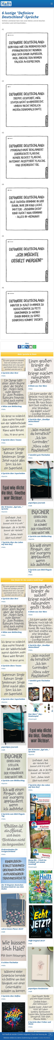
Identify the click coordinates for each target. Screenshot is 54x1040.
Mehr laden (27, 795)
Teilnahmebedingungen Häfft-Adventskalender (13, 811)
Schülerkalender (44, 808)
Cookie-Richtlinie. (44, 1038)
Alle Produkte (16, 810)
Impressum (23, 808)
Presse (30, 808)
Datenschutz (15, 808)
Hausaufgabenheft (6, 810)
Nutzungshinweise (6, 808)
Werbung (35, 808)
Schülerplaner (31, 810)
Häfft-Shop (24, 810)
